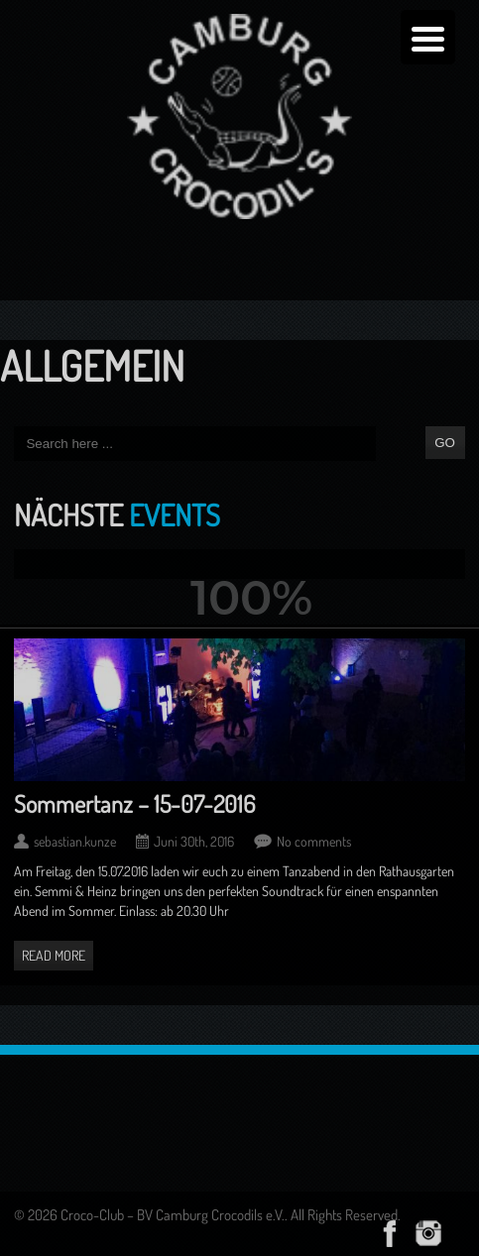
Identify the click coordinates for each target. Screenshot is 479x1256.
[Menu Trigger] (428, 37)
